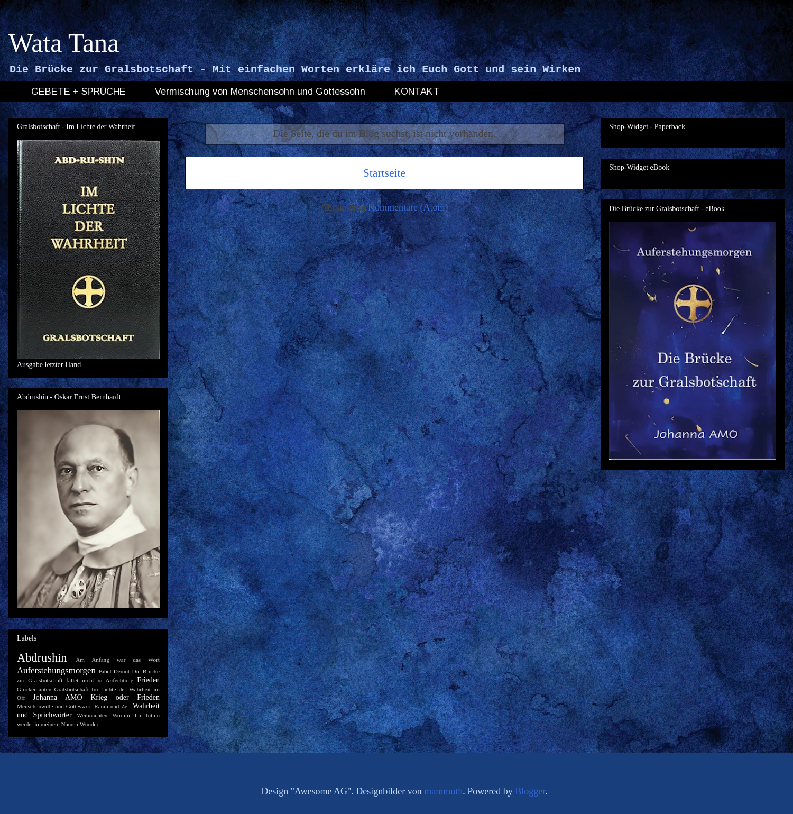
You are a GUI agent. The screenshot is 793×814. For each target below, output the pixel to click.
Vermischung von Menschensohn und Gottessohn (260, 91)
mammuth (443, 791)
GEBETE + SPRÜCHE (78, 91)
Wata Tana (63, 43)
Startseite (384, 173)
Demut (122, 671)
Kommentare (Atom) (408, 207)
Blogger (530, 791)
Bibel (104, 671)
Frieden (148, 680)
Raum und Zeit (112, 706)
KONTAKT (416, 91)
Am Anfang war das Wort (118, 659)
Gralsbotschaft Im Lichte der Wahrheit (102, 689)
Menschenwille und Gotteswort (54, 706)
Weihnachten (92, 715)
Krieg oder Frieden (125, 697)
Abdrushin (42, 657)
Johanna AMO (57, 697)
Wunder (89, 724)
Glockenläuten (34, 689)
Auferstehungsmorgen (56, 670)
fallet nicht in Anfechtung (99, 680)
